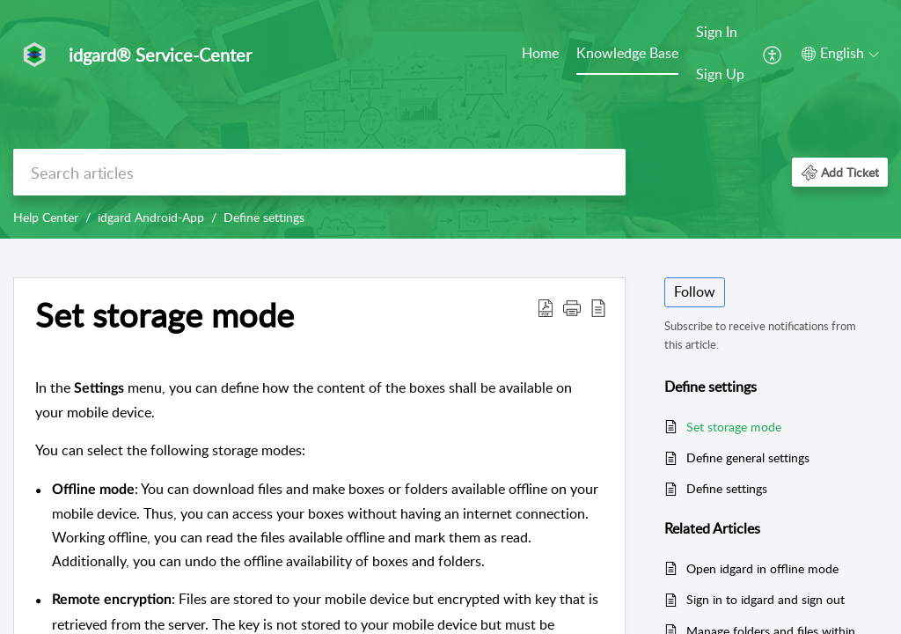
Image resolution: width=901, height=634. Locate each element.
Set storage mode (733, 426)
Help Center (45, 217)
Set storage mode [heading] (164, 315)
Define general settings (747, 457)
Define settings (263, 217)
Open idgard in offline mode (762, 568)
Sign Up (720, 74)
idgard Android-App (151, 217)
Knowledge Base (627, 53)
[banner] (450, 119)
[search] (319, 172)
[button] (773, 53)
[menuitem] (540, 54)
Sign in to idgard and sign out (765, 599)
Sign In (716, 31)
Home (540, 53)
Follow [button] (694, 291)
